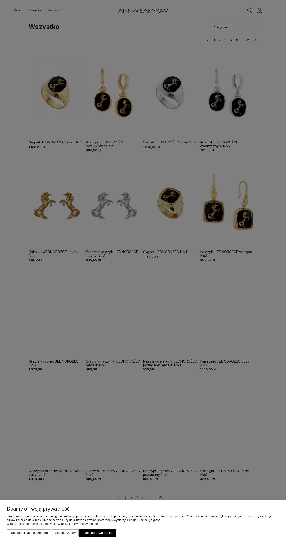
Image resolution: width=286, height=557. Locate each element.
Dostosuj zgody (65, 532)
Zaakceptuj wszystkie (97, 532)
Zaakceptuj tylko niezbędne (29, 532)
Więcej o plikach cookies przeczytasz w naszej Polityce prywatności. (53, 523)
